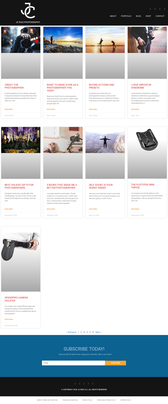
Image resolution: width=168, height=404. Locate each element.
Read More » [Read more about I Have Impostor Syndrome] (135, 109)
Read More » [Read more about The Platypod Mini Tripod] (135, 209)
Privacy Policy (87, 400)
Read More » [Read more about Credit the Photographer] (9, 109)
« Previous (71, 332)
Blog (138, 16)
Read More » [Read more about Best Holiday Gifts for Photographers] (9, 209)
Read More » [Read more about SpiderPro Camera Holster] (9, 319)
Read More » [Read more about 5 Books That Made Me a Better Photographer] (51, 209)
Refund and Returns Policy (106, 400)
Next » (99, 332)
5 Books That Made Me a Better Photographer (62, 186)
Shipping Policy (125, 400)
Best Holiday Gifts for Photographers (19, 186)
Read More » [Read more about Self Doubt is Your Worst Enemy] (93, 209)
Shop (148, 16)
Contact (160, 16)
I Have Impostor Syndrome (141, 86)
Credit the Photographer (14, 86)
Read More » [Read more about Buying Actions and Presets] (93, 109)
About (113, 16)
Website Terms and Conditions (47, 400)
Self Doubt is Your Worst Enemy (101, 186)
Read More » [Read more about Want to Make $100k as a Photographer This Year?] (51, 109)
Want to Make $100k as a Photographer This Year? (62, 87)
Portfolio (126, 16)
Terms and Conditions (70, 400)
